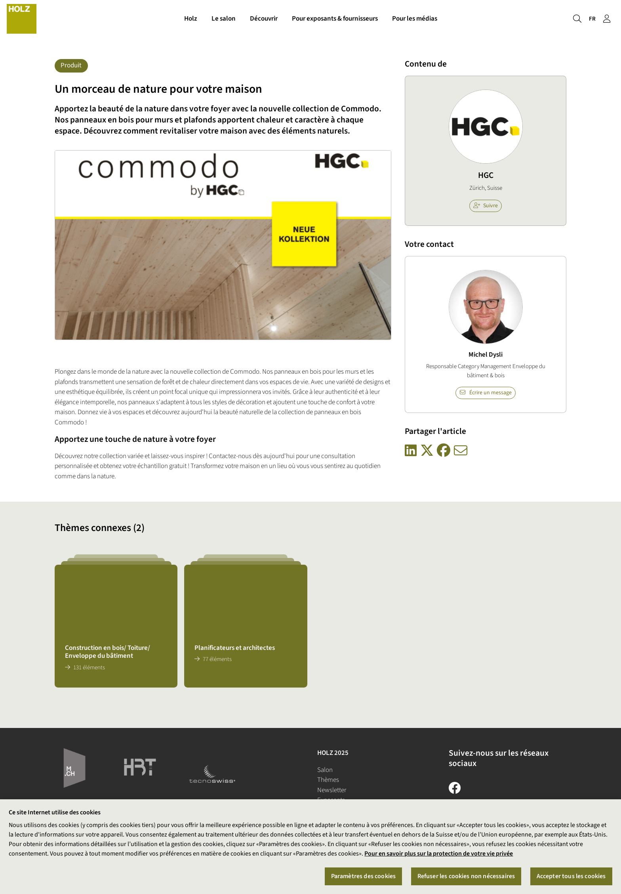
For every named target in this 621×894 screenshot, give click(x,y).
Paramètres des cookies (363, 876)
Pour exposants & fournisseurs (335, 19)
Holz (190, 19)
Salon (325, 770)
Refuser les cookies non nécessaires (466, 876)
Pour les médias (414, 19)
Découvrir (264, 19)
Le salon (223, 19)
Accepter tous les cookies (571, 876)
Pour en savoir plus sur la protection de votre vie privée (438, 854)
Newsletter (331, 790)
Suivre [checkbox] (485, 206)
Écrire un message (485, 393)
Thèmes (328, 780)
